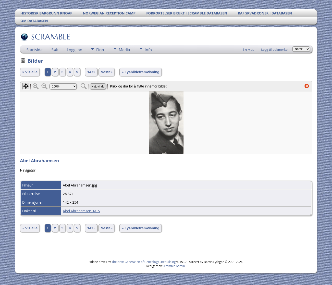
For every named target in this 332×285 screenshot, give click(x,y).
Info (148, 49)
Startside (34, 49)
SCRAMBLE (50, 37)
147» (91, 72)
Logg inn (74, 49)
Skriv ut (248, 49)
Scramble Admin (173, 266)
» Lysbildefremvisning (140, 72)
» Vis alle (29, 72)
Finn (100, 49)
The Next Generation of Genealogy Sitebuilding (143, 262)
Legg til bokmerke (274, 49)
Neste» (106, 72)
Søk (54, 49)
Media (124, 49)
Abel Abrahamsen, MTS (81, 211)
